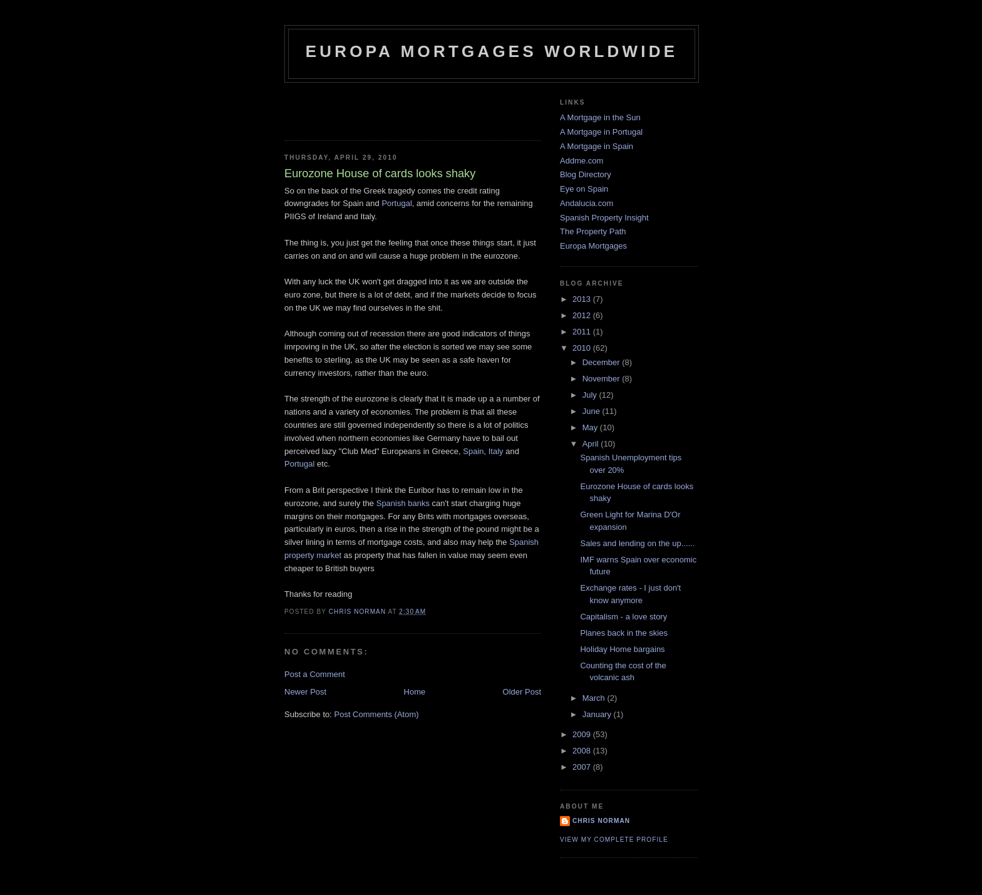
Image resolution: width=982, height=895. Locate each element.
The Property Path (593, 231)
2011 (582, 331)
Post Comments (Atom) (376, 714)
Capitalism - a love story (623, 616)
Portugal (396, 203)
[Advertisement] (357, 108)
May (591, 427)
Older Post (522, 691)
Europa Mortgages (593, 246)
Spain (473, 451)
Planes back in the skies (623, 633)
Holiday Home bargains (622, 649)
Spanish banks (403, 503)
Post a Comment (314, 674)
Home (415, 691)
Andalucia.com (586, 203)
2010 (582, 348)
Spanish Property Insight (604, 217)
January (598, 714)
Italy (496, 451)
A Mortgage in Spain (596, 146)
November (602, 378)
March (594, 698)
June (592, 411)
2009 (582, 734)
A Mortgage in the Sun (600, 117)
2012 (582, 315)
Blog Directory (585, 174)
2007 (582, 767)
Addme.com (581, 160)
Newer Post (305, 691)
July (590, 395)
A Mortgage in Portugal (601, 132)
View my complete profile (614, 839)
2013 (582, 299)
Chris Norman (601, 820)
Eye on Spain (584, 189)
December (602, 362)
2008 (582, 750)
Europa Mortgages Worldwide (492, 51)
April (591, 443)
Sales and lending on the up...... (637, 543)
